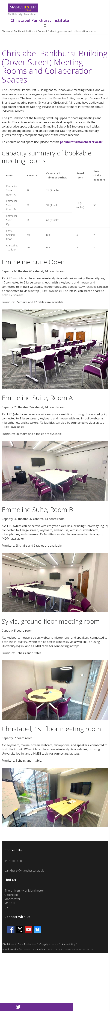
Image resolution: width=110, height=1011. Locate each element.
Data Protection (27, 944)
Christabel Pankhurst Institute (18, 31)
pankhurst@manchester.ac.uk (81, 142)
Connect (42, 31)
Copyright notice (48, 944)
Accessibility (68, 944)
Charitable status (43, 949)
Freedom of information (16, 949)
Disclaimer (8, 944)
